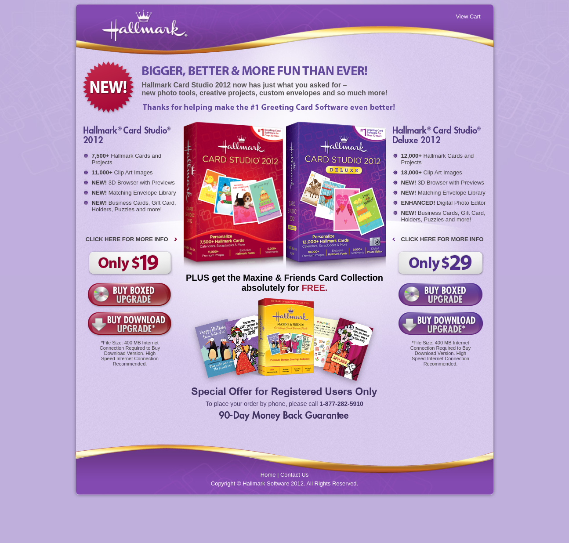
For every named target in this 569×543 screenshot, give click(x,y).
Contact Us (294, 474)
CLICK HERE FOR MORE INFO (127, 239)
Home (268, 474)
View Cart (468, 16)
